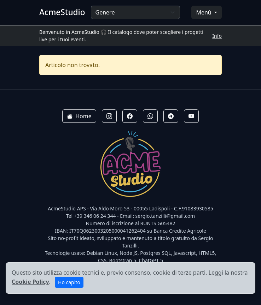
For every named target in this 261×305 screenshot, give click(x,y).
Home (79, 116)
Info (217, 35)
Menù (204, 12)
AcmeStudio (62, 12)
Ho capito (69, 282)
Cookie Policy (30, 282)
